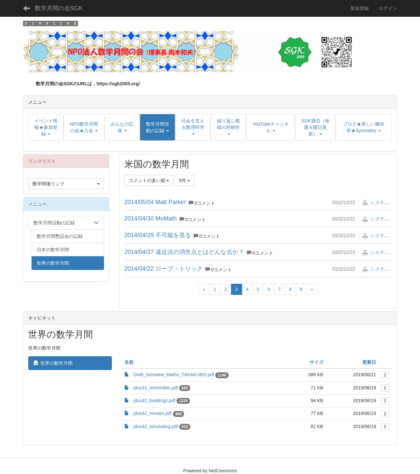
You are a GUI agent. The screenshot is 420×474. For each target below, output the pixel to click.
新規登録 (359, 8)
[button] (157, 127)
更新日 (369, 362)
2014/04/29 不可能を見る (157, 235)
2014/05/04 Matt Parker (155, 202)
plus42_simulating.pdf (156, 426)
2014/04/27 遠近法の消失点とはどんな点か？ (184, 252)
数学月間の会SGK (59, 8)
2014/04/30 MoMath (150, 218)
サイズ (316, 362)
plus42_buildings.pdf (155, 400)
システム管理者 (382, 202)
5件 (184, 180)
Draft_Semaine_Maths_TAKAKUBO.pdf (174, 374)
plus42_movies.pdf (153, 413)
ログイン (388, 8)
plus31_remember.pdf (156, 387)
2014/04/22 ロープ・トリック (163, 268)
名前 (129, 362)
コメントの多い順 (149, 180)
